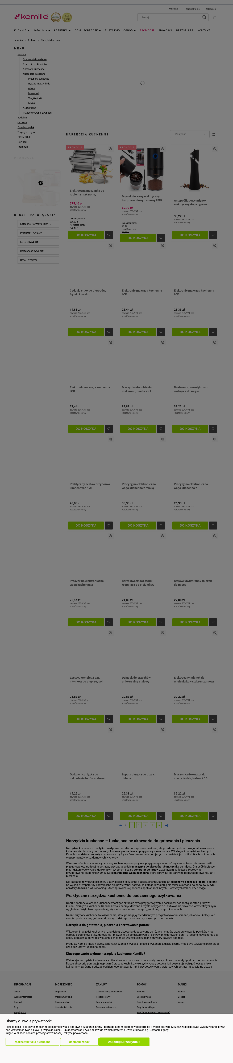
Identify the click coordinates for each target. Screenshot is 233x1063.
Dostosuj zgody (79, 1041)
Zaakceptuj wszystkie (124, 1042)
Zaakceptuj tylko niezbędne (32, 1041)
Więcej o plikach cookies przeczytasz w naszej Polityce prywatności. (47, 1033)
